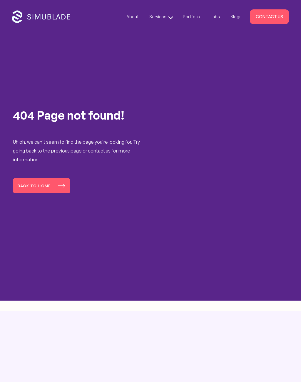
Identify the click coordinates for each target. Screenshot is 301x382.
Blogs (236, 16)
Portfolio (191, 16)
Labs (215, 16)
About (132, 16)
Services (161, 16)
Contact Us (269, 16)
